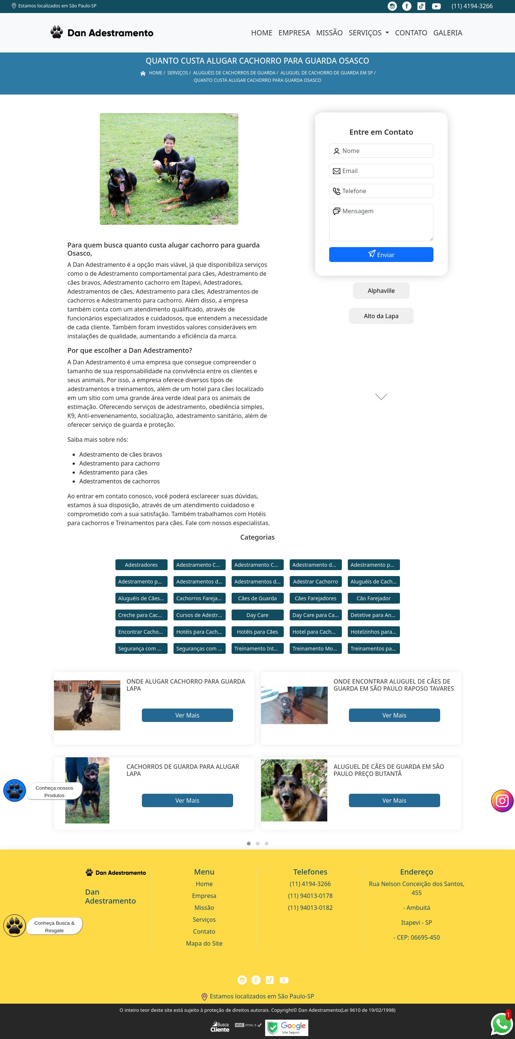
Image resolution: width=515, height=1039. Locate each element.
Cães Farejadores (315, 598)
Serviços (366, 33)
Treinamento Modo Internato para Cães (317, 648)
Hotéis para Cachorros (201, 631)
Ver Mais (187, 715)
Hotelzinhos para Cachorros (375, 631)
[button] (248, 843)
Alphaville (381, 291)
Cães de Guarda (257, 598)
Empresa (294, 33)
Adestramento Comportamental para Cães (259, 564)
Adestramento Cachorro (201, 564)
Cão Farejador (374, 598)
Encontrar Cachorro (142, 631)
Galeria (447, 33)
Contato (411, 33)
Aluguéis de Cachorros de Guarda (375, 581)
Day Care (257, 614)
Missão (329, 33)
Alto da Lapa (381, 316)
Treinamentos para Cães (375, 648)
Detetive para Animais (375, 614)
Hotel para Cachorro (317, 631)
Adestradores (141, 564)
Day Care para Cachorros (317, 614)
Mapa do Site (204, 943)
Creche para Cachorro (143, 614)
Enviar (385, 255)
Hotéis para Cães (257, 631)
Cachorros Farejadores (201, 598)
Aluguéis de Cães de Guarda (143, 598)
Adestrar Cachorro (315, 581)
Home (262, 33)
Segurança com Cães (143, 648)
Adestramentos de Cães (259, 581)
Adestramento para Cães (143, 581)
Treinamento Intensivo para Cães (259, 648)
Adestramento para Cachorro (375, 564)
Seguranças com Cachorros (201, 648)
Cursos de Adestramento (201, 614)
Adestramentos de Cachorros (201, 581)
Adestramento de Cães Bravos (317, 564)
